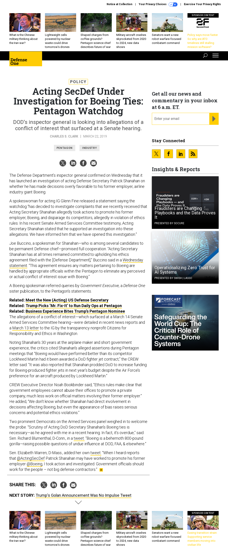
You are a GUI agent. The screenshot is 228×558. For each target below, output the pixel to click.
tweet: (95, 452)
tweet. (79, 438)
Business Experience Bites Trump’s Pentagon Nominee (75, 311)
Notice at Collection (119, 4)
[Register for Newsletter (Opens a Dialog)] (213, 119)
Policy (78, 81)
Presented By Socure (169, 223)
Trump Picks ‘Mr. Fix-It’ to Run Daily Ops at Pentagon (74, 305)
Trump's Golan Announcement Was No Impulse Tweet (83, 495)
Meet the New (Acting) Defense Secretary (67, 300)
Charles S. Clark (64, 136)
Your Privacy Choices (158, 4)
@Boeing (34, 464)
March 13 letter (25, 328)
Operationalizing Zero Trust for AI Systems (185, 270)
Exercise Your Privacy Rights (202, 4)
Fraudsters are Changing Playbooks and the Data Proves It (185, 213)
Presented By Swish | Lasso (173, 278)
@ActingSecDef (31, 458)
